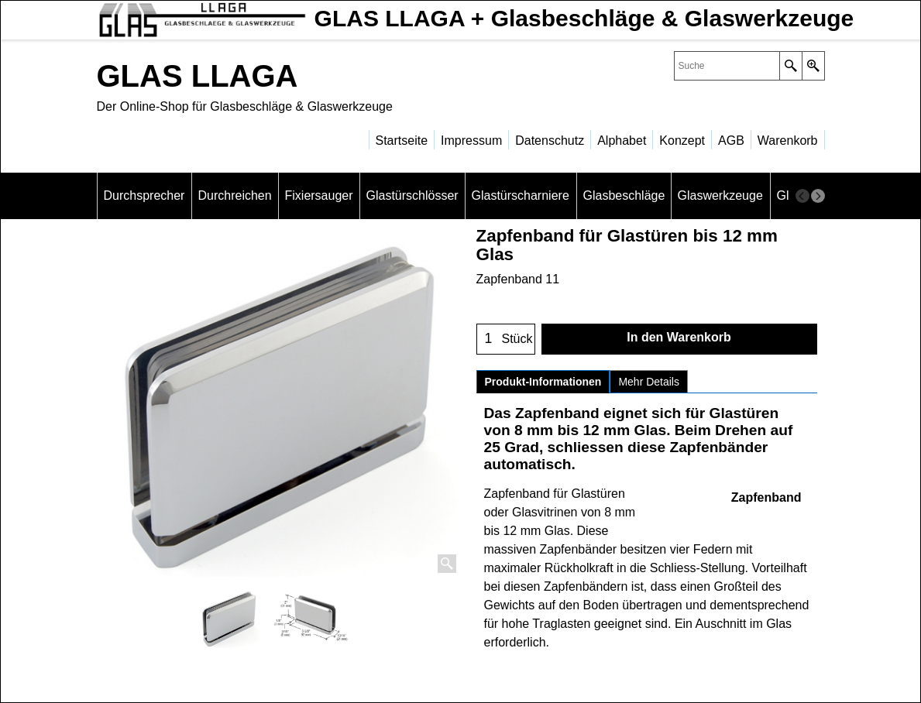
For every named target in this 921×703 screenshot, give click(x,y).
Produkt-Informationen (543, 382)
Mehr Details (648, 382)
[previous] (802, 196)
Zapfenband (766, 497)
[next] (818, 196)
